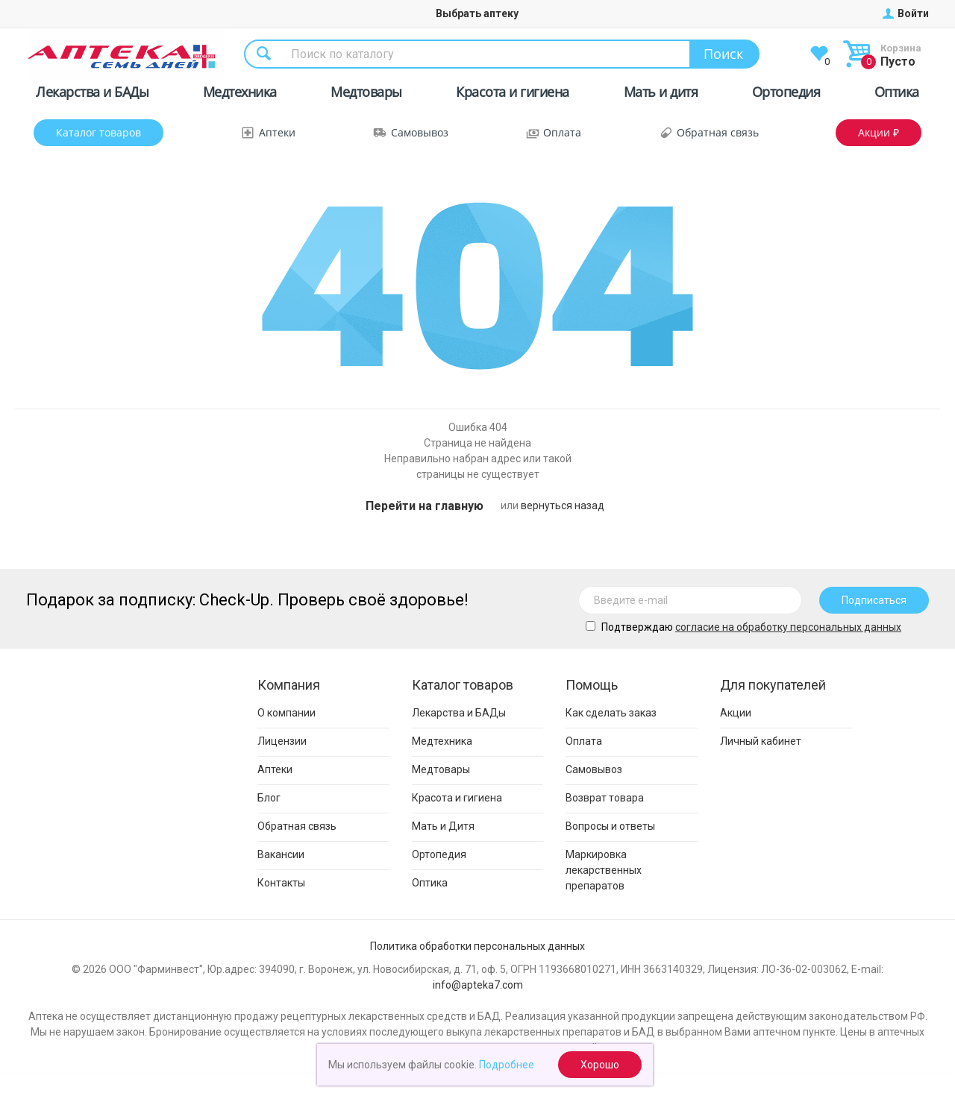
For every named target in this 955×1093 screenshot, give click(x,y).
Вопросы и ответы (610, 826)
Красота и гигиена (512, 94)
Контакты (281, 883)
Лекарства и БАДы (92, 94)
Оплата (562, 132)
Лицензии (282, 741)
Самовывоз (419, 132)
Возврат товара (605, 798)
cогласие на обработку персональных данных (788, 627)
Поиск (723, 54)
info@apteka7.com (478, 985)
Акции (735, 713)
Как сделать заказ (611, 713)
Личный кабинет (760, 741)
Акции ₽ (878, 132)
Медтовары (366, 94)
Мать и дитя (661, 94)
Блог (269, 798)
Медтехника (240, 94)
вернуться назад (562, 505)
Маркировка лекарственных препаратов (604, 870)
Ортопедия (786, 94)
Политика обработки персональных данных (477, 946)
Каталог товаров (98, 132)
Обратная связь (718, 132)
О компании (286, 713)
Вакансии (280, 854)
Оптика (896, 94)
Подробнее (506, 1065)
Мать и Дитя (443, 826)
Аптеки (277, 132)
